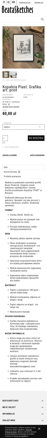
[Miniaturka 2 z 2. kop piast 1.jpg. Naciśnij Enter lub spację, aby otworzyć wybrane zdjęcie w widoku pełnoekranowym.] (13, 74)
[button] (3, 19)
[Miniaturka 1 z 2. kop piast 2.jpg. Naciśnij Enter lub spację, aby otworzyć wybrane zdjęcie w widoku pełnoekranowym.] (6, 74)
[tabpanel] (23, 284)
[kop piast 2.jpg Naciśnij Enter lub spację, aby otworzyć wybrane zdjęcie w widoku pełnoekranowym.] (23, 47)
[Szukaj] (42, 18)
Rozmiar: (7, 123)
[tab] (23, 167)
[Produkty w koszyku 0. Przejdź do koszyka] (42, 10)
